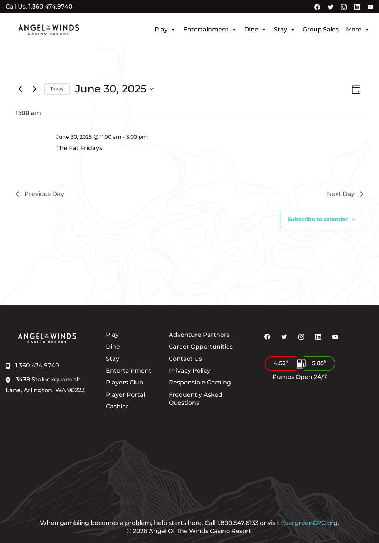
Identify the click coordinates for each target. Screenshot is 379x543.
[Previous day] (20, 89)
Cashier (117, 406)
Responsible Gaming (200, 382)
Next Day (345, 193)
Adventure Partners (199, 334)
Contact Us (185, 358)
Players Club (124, 382)
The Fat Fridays (79, 148)
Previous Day (40, 193)
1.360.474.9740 (32, 365)
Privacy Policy (189, 370)
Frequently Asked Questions (195, 398)
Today (57, 88)
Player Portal (125, 394)
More (358, 29)
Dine (255, 29)
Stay (284, 29)
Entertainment (210, 29)
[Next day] (34, 89)
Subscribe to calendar (318, 219)
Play (165, 29)
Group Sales (321, 29)
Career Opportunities (201, 346)
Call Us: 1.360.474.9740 (39, 6)
